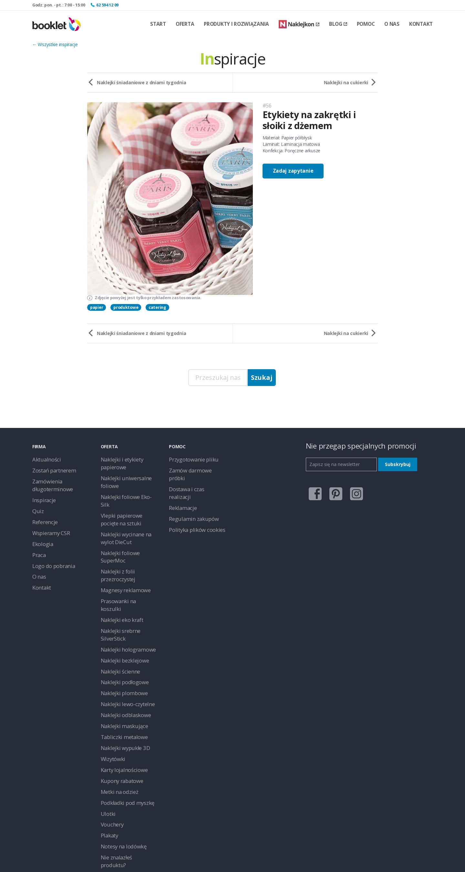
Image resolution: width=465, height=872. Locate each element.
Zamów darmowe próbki (194, 468)
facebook (312, 490)
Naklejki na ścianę (119, 772)
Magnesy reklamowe (122, 539)
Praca (38, 543)
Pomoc (366, 24)
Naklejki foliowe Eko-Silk (125, 478)
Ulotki (106, 723)
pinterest (332, 490)
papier (96, 307)
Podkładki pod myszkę (123, 714)
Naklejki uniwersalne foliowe (129, 468)
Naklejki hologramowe (123, 578)
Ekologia (40, 533)
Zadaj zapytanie (293, 170)
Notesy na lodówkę (120, 752)
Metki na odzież (116, 704)
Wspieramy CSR (48, 523)
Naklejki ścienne (117, 597)
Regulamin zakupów (189, 497)
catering (157, 307)
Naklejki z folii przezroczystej (129, 530)
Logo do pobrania (50, 552)
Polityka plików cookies (192, 507)
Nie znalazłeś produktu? (125, 762)
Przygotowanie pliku (189, 459)
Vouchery (110, 733)
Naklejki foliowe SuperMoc (127, 520)
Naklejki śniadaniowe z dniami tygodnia (141, 82)
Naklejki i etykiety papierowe (129, 459)
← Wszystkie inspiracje (55, 44)
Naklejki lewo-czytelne (123, 627)
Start (158, 24)
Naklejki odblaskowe (121, 636)
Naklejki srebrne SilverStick (127, 568)
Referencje (43, 514)
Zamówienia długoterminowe (49, 481)
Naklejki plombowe (120, 617)
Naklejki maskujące (120, 646)
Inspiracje (41, 494)
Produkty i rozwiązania (236, 24)
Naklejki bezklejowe (120, 588)
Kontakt (421, 24)
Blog (338, 24)
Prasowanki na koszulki (124, 549)
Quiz (36, 504)
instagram (353, 490)
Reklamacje (180, 488)
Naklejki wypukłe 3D (121, 665)
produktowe (125, 307)
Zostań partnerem (50, 468)
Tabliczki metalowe (120, 656)
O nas (391, 24)
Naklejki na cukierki (346, 82)
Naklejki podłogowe (121, 607)
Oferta (185, 24)
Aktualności (43, 459)
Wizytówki (111, 675)
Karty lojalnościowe (120, 685)
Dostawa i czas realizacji (193, 478)
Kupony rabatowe (119, 694)
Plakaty (108, 743)
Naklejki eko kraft (118, 559)
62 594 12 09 (107, 5)
